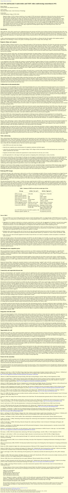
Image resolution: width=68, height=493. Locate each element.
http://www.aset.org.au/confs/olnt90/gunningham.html (12, 410)
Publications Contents (15, 487)
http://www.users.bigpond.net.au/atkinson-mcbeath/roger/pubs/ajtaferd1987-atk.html (46, 387)
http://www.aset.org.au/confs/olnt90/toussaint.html (43, 461)
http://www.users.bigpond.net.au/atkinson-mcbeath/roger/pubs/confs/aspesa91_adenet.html (19, 374)
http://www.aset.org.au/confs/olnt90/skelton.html (43, 449)
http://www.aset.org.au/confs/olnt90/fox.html (52, 400)
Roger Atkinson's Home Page (6, 487)
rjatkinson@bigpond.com (15, 488)
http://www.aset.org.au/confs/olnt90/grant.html (48, 406)
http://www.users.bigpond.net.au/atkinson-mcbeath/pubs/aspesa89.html (31, 381)
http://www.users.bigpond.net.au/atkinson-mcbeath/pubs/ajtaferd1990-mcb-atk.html (18, 429)
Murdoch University (24, 487)
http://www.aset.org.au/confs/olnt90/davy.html (47, 391)
